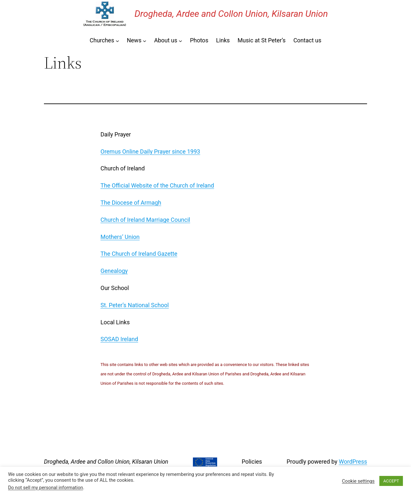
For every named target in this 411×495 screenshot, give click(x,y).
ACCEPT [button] (391, 481)
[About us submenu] (180, 40)
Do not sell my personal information (45, 487)
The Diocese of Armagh (130, 202)
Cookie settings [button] (358, 481)
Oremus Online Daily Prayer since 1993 (150, 151)
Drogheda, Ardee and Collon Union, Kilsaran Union (231, 13)
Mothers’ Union (120, 236)
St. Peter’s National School (134, 305)
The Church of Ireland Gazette (138, 253)
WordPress (353, 461)
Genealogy (114, 270)
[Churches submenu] (117, 40)
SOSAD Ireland (119, 339)
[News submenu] (144, 40)
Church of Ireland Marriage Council (145, 219)
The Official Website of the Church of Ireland (157, 185)
